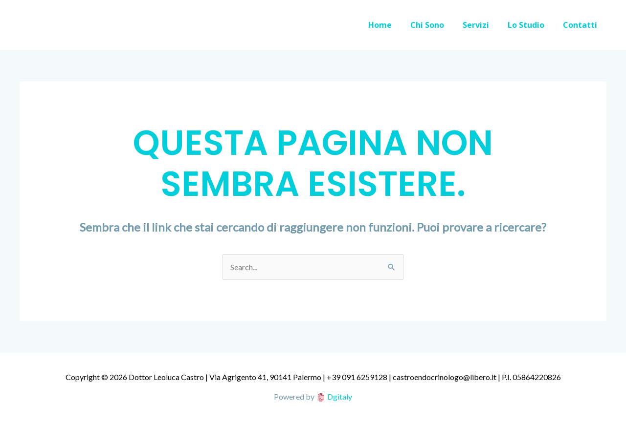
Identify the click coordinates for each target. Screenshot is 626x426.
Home (393, 25)
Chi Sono (437, 25)
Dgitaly (339, 396)
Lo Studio (530, 25)
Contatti (581, 25)
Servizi (483, 25)
